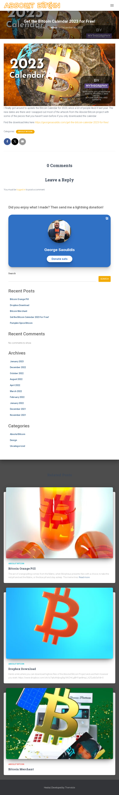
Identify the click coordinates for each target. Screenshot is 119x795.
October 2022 (17, 373)
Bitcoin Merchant (18, 311)
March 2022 (16, 391)
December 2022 (18, 367)
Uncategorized (17, 446)
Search (12, 273)
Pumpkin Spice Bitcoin (21, 323)
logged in (21, 189)
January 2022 (17, 403)
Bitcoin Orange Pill (19, 299)
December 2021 (18, 409)
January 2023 (17, 361)
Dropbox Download (19, 305)
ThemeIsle (70, 787)
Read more (84, 577)
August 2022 (16, 379)
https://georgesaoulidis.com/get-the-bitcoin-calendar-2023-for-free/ (72, 122)
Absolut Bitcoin (25, 131)
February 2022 (17, 397)
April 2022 (15, 385)
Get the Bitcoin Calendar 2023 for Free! (29, 317)
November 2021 (18, 415)
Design (13, 440)
